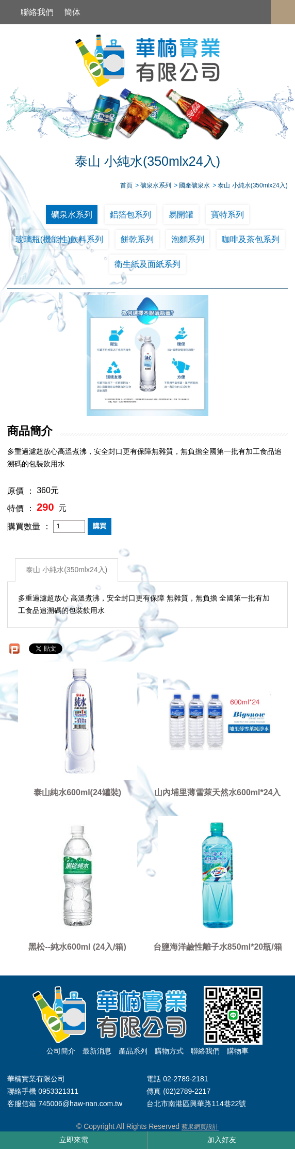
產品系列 (133, 1051)
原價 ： (20, 490)
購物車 (238, 1051)
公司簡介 (60, 1051)
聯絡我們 (37, 12)
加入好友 (221, 1140)
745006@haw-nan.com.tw (80, 1104)
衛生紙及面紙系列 (147, 264)
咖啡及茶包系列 (251, 239)
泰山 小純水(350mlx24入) (66, 569)
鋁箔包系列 (130, 214)
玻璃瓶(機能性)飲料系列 (59, 239)
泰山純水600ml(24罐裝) (77, 792)
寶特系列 (227, 214)
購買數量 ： (29, 526)
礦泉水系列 (71, 214)
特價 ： (20, 508)
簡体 (72, 12)
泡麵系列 (187, 239)
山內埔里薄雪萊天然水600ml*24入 (217, 792)
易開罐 (181, 214)
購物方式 (169, 1051)
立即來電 (73, 1140)
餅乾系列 (137, 239)
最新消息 (97, 1051)
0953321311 (58, 1091)
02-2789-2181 (185, 1079)
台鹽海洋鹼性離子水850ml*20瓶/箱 (217, 946)
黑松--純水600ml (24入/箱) (77, 946)
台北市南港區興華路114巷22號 (196, 1104)
